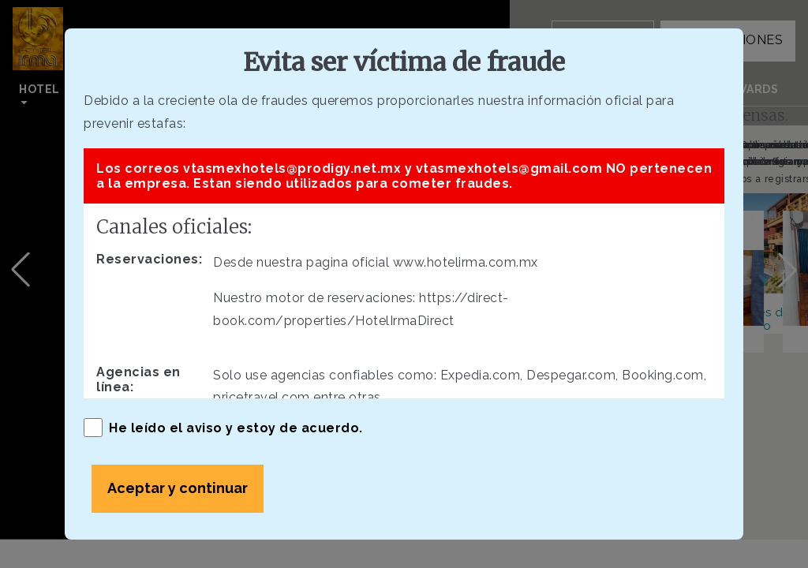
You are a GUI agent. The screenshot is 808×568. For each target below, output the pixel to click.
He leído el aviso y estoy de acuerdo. (223, 427)
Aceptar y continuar (177, 488)
